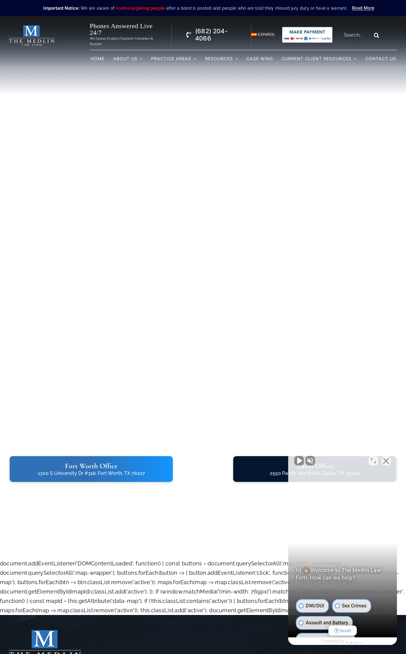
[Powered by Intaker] (355, 641)
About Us (153, 643)
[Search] (376, 35)
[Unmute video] (299, 461)
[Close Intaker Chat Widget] (386, 461)
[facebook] (256, 636)
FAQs (201, 643)
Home (150, 635)
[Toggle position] (373, 461)
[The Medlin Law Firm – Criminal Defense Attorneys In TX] (31, 28)
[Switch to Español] (260, 34)
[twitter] (269, 636)
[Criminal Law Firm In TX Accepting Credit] (307, 29)
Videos (203, 635)
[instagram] (283, 636)
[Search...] (355, 35)
